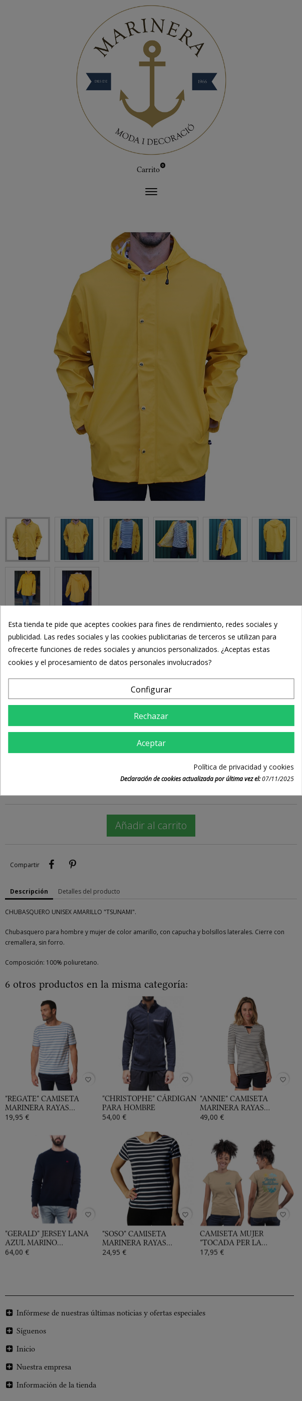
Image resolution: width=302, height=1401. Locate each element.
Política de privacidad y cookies (243, 767)
